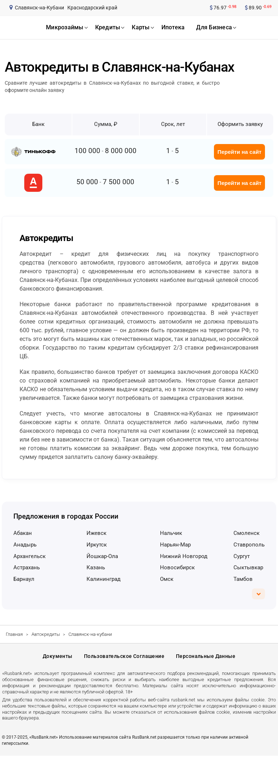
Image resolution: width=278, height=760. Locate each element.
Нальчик (171, 533)
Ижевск (96, 533)
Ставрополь (249, 544)
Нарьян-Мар (175, 544)
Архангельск (29, 556)
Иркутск (97, 544)
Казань (96, 567)
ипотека (173, 27)
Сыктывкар (248, 567)
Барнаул (23, 579)
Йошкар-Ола (102, 556)
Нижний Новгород (183, 556)
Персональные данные (205, 659)
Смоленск (246, 533)
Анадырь (25, 544)
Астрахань (26, 567)
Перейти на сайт (240, 152)
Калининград (104, 579)
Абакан (22, 533)
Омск (166, 579)
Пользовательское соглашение (124, 659)
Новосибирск (177, 567)
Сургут (241, 556)
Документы (57, 659)
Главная (14, 634)
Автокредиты (45, 634)
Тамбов (243, 579)
